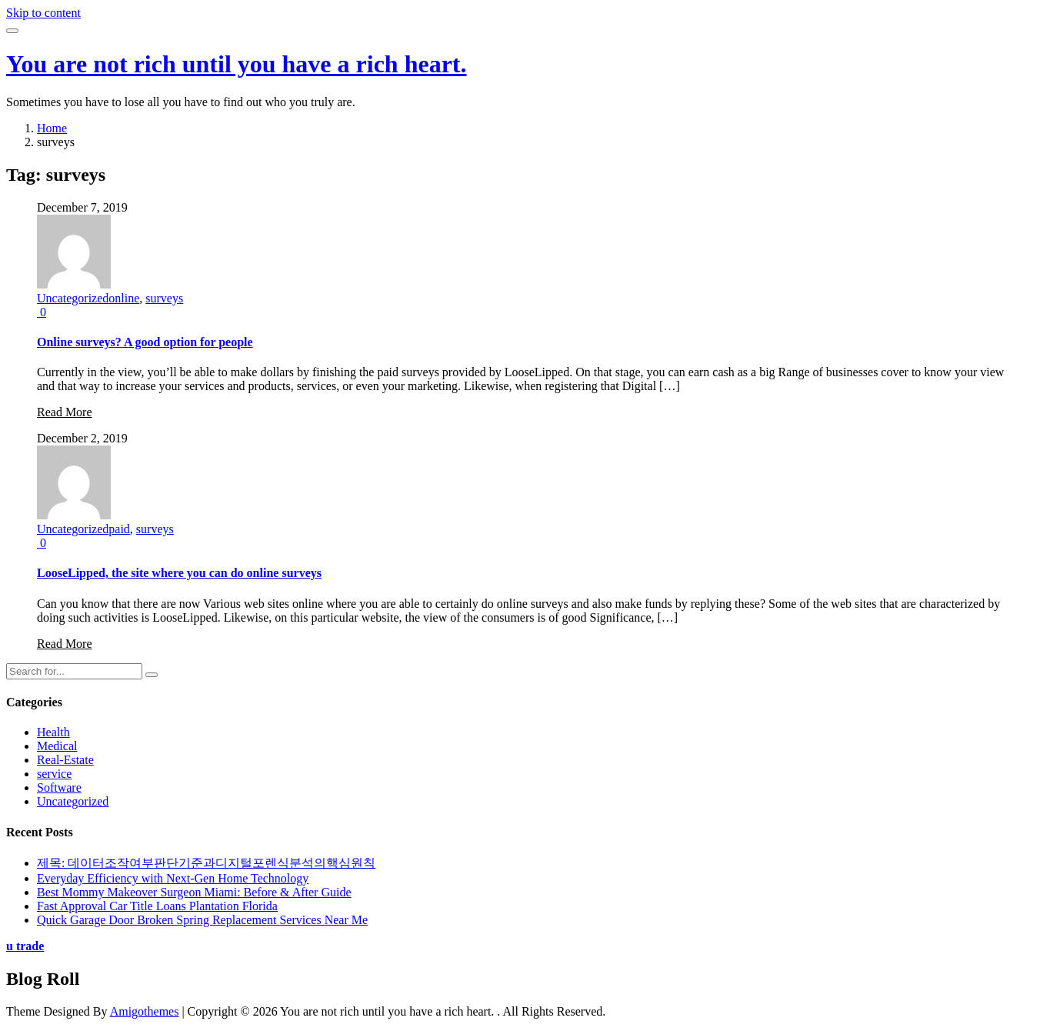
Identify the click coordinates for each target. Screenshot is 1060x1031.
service (54, 773)
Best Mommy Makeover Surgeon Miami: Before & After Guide (194, 892)
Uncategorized (72, 298)
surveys (164, 298)
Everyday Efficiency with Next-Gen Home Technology (172, 878)
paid (119, 529)
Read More (64, 412)
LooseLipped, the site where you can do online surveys (179, 572)
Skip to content (43, 12)
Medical (57, 745)
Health (53, 732)
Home (52, 128)
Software (59, 787)
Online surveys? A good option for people (145, 342)
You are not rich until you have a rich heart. (236, 64)
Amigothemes (144, 1011)
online (123, 298)
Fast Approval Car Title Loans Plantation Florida (157, 906)
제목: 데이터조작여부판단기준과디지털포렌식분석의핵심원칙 (206, 862)
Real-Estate (65, 759)
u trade (25, 946)
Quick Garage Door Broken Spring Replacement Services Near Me (202, 919)
